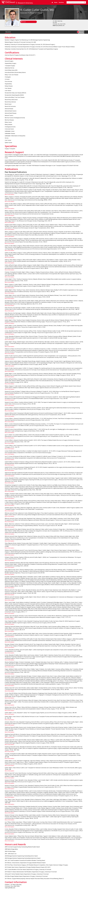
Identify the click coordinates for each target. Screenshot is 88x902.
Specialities (34, 32)
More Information (9, 194)
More (81, 32)
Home (55, 2)
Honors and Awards (63, 32)
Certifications (15, 32)
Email (24, 21)
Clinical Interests (25, 32)
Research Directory (25, 3)
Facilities (61, 2)
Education (8, 32)
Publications (53, 32)
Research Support (43, 32)
